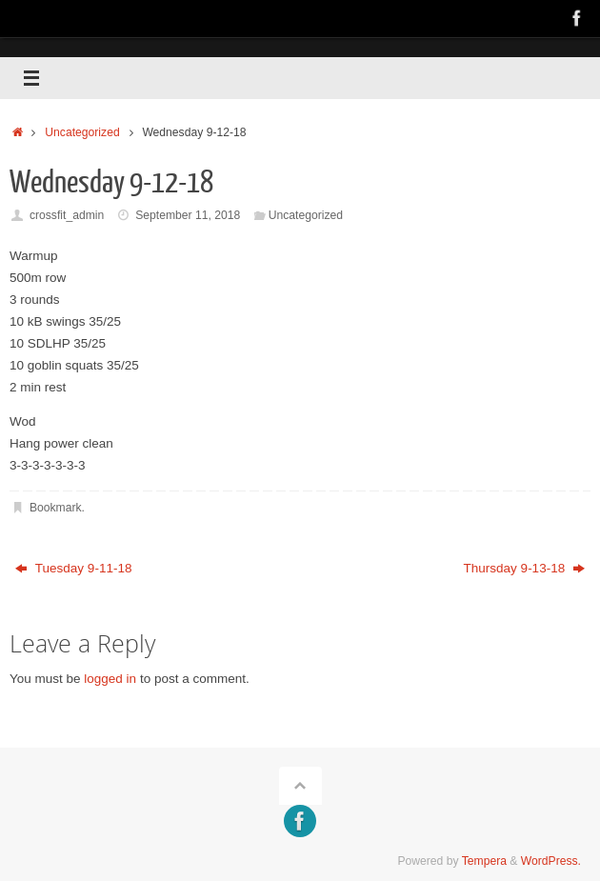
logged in (110, 678)
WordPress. (551, 861)
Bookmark (56, 507)
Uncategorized (82, 132)
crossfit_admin (67, 215)
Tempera (484, 861)
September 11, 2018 (187, 215)
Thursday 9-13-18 (524, 568)
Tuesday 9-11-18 (73, 568)
